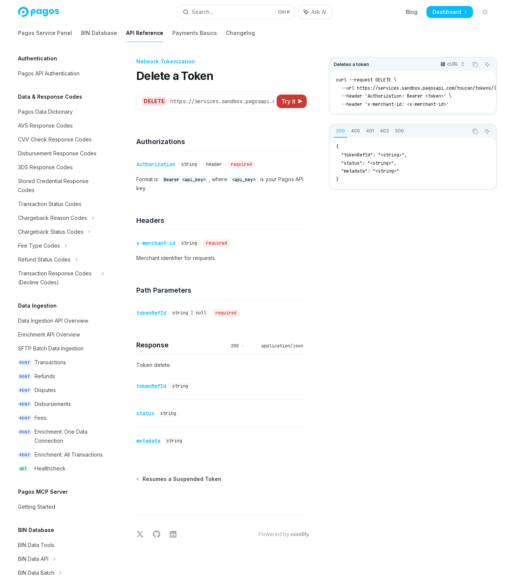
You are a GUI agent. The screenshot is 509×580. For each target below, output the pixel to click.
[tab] (340, 130)
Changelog (240, 36)
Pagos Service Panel (45, 36)
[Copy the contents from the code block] (475, 64)
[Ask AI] (487, 64)
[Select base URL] (228, 101)
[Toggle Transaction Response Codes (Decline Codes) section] (60, 278)
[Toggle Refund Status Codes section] (60, 259)
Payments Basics (194, 36)
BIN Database (99, 36)
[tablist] (398, 131)
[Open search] (236, 12)
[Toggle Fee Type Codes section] (60, 245)
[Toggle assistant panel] (314, 12)
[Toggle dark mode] (485, 12)
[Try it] (292, 101)
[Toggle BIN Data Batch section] (60, 573)
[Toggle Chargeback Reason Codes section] (60, 218)
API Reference (144, 36)
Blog (411, 12)
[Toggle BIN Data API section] (60, 559)
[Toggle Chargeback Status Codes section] (60, 232)
